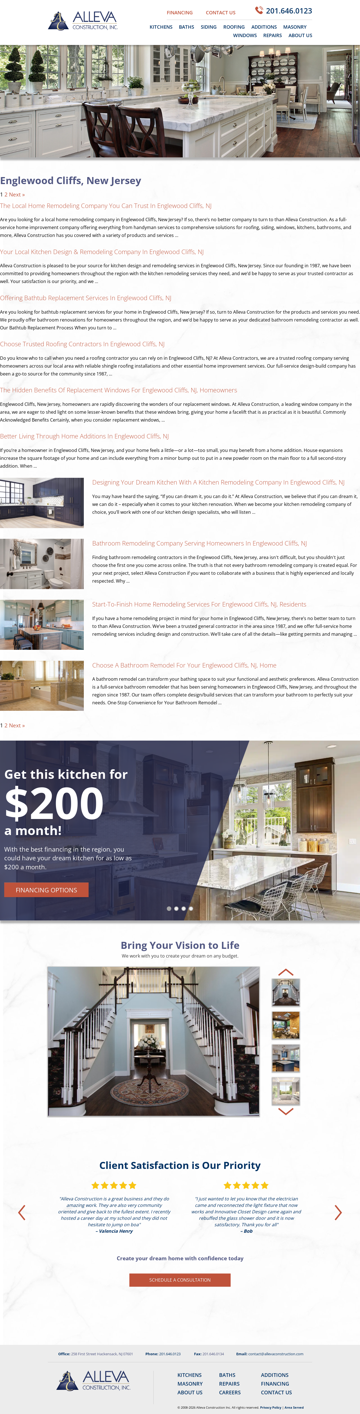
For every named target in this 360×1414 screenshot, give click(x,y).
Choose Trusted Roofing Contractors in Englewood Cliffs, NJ (82, 344)
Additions (264, 27)
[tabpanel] (180, 830)
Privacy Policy (270, 1407)
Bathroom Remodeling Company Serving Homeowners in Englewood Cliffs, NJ (199, 543)
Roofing (234, 27)
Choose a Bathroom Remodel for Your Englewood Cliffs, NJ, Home (184, 665)
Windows (245, 35)
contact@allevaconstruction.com (275, 1353)
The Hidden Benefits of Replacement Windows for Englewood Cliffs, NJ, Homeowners (118, 390)
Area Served (294, 1407)
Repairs (272, 35)
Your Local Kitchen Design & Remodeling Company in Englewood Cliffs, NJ (102, 251)
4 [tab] (192, 910)
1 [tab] (170, 910)
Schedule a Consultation (180, 1280)
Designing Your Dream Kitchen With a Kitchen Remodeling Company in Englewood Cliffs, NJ (218, 482)
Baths (186, 27)
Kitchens (161, 27)
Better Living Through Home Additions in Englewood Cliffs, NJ (84, 436)
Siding (209, 27)
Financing (180, 12)
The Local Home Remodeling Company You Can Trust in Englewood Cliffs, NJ (106, 205)
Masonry (295, 27)
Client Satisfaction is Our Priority (180, 1165)
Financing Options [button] (46, 890)
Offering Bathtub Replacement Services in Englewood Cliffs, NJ (85, 297)
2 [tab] (177, 910)
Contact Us (220, 12)
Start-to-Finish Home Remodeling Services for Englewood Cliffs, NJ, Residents (199, 604)
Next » (17, 194)
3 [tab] (185, 910)
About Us (300, 35)
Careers (230, 1392)
